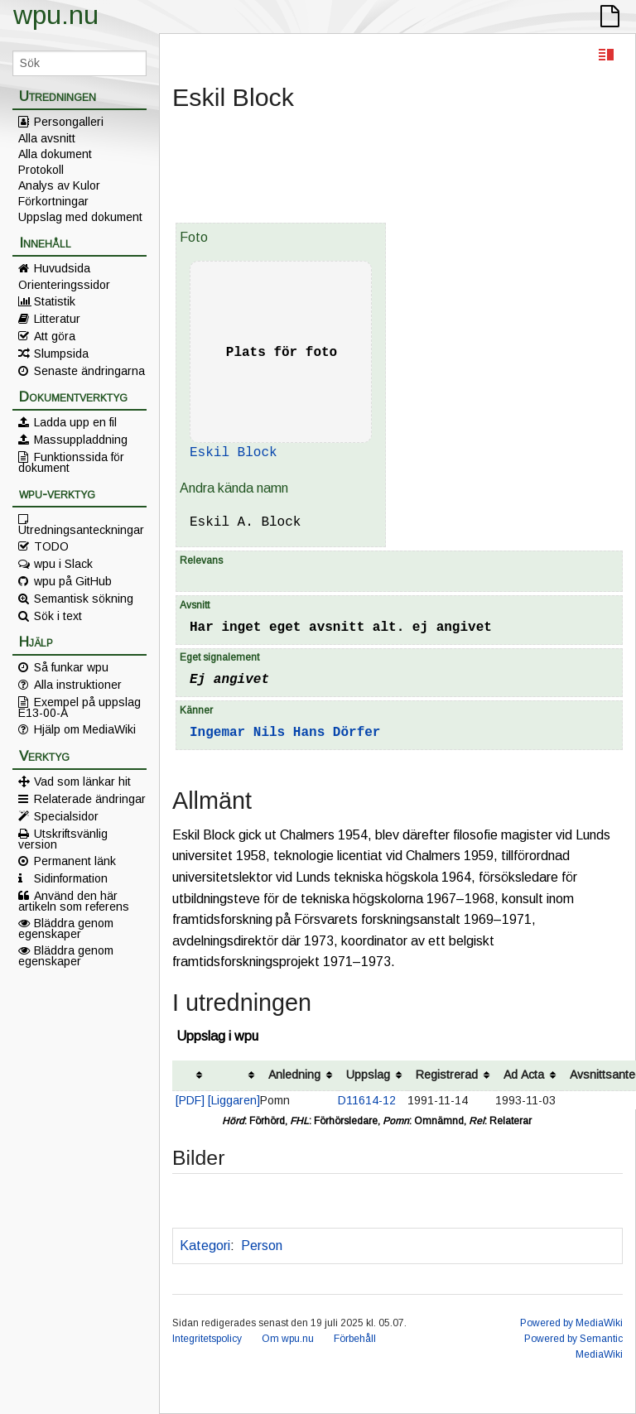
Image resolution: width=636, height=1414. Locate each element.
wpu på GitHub (73, 581)
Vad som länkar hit (82, 781)
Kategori (205, 1245)
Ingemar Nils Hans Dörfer (285, 732)
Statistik (54, 301)
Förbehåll (355, 1338)
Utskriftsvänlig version (63, 838)
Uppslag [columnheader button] (368, 1074)
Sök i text (58, 616)
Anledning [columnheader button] (294, 1074)
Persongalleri (69, 121)
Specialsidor (66, 816)
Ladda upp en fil (75, 422)
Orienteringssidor (64, 285)
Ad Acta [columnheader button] (524, 1074)
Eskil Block (233, 452)
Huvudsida (62, 268)
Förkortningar (53, 201)
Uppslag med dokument (80, 217)
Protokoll (41, 170)
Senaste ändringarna (89, 371)
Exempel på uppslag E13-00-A (79, 707)
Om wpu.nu (288, 1338)
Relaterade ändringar (90, 799)
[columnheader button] (190, 1075)
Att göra (54, 336)
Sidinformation (71, 878)
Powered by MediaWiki (571, 1323)
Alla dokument (55, 154)
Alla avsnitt (46, 138)
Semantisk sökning (83, 598)
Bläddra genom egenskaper (65, 928)
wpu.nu (56, 15)
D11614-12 (367, 1100)
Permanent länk (75, 861)
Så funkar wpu (71, 667)
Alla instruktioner (78, 684)
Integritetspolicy (207, 1338)
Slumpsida (61, 353)
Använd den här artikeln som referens (73, 900)
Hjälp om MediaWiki (85, 729)
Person (261, 1245)
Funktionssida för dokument (71, 462)
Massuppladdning (81, 439)
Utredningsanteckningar (81, 529)
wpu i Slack (63, 564)
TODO (51, 546)
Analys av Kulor (59, 185)
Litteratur (57, 319)
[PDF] (190, 1100)
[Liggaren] (234, 1100)
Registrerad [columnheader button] (447, 1074)
